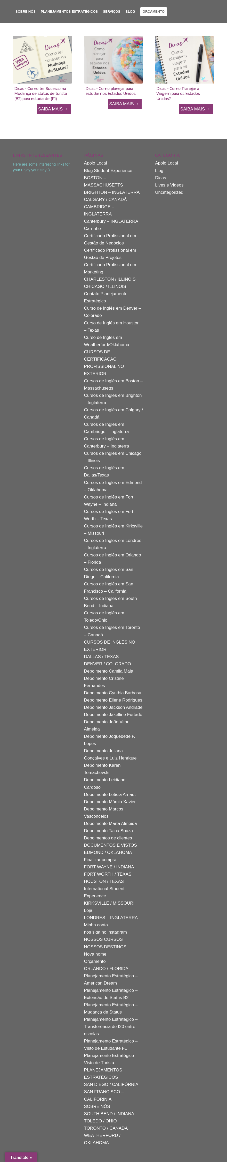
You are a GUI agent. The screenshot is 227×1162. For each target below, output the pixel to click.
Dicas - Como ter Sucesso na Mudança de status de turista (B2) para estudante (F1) (40, 93)
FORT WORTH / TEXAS (108, 874)
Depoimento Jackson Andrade (113, 707)
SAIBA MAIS (53, 109)
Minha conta (96, 924)
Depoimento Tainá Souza (108, 830)
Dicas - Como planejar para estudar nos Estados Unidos (110, 91)
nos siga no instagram (105, 932)
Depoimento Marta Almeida (110, 823)
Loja (88, 910)
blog (159, 170)
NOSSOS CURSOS (103, 939)
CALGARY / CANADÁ (105, 199)
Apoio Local (95, 163)
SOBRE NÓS (97, 1106)
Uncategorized (169, 192)
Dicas (160, 177)
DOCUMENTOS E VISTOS (110, 845)
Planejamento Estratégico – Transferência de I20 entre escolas (111, 1026)
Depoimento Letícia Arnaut (110, 794)
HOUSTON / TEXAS (104, 881)
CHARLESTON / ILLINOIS (110, 279)
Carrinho (92, 228)
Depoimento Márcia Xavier (110, 801)
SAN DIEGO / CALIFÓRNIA (111, 1084)
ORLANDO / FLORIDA (106, 968)
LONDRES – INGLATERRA (111, 917)
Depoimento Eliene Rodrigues (113, 700)
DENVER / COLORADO (107, 663)
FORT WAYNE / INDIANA (109, 867)
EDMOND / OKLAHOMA (108, 852)
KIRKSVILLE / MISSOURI (109, 903)
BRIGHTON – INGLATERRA (112, 192)
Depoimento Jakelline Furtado (113, 714)
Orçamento (95, 961)
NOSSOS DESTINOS (105, 946)
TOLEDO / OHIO (100, 1121)
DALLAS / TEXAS (101, 656)
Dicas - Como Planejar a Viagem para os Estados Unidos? (178, 93)
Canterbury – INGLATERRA (111, 221)
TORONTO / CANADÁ (106, 1128)
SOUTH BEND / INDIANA (109, 1113)
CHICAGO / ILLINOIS (105, 286)
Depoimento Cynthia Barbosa (112, 692)
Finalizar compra (100, 859)
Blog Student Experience (108, 170)
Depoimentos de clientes (108, 838)
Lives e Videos (169, 185)
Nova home (95, 954)
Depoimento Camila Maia (108, 671)
